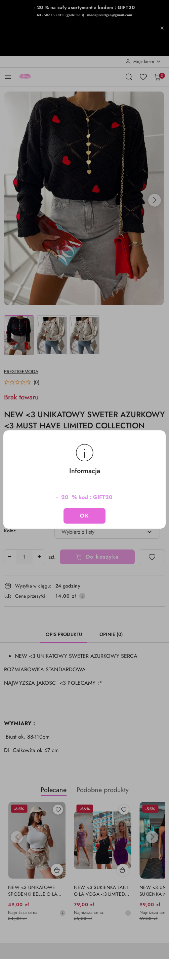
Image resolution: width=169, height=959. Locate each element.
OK (84, 516)
